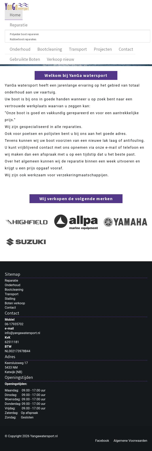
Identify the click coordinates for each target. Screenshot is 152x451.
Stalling (10, 299)
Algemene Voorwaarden (130, 441)
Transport (78, 49)
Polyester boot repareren (24, 34)
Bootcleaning (49, 49)
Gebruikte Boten (25, 59)
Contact (126, 49)
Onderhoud (20, 49)
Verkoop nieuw (60, 59)
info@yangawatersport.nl (22, 333)
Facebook (102, 441)
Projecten (103, 49)
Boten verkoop (15, 303)
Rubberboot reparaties (23, 39)
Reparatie (19, 25)
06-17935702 (14, 324)
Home (15, 15)
